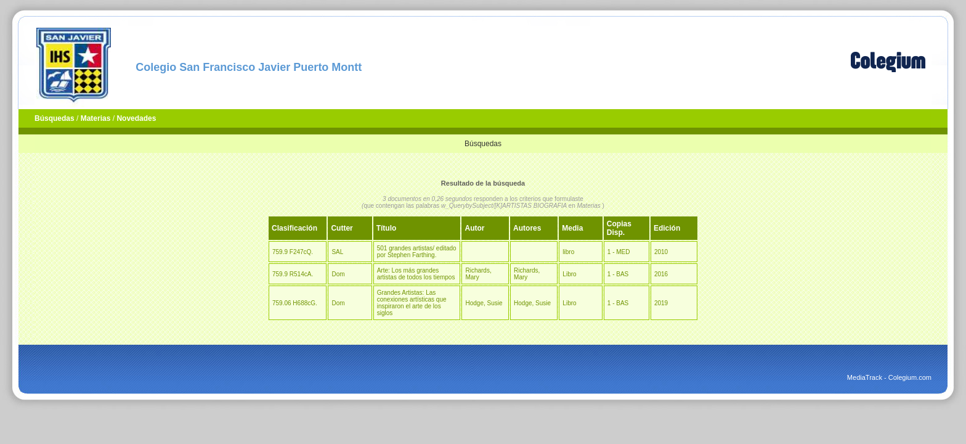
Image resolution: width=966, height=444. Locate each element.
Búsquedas (54, 118)
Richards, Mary (478, 274)
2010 (661, 252)
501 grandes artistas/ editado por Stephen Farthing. (417, 251)
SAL (337, 252)
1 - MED (618, 252)
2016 (661, 274)
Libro (569, 274)
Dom (337, 274)
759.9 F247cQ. (292, 252)
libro (568, 252)
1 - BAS (617, 274)
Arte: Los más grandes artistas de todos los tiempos (416, 274)
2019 (661, 303)
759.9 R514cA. (292, 274)
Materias (96, 118)
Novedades (136, 118)
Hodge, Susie (483, 303)
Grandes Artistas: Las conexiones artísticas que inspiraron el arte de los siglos (412, 302)
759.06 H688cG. (294, 303)
